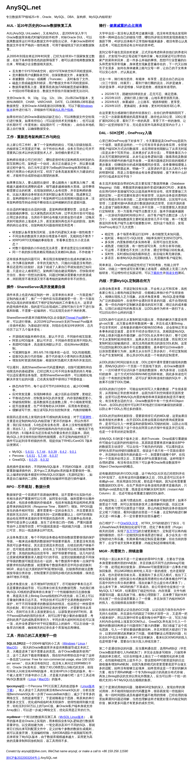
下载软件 (157, 272)
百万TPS (132, 531)
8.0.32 (45, 459)
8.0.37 (54, 455)
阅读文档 (172, 272)
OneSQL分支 (129, 523)
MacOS (12, 647)
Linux (81, 643)
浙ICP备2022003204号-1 (23, 757)
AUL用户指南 (64, 109)
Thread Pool (74, 317)
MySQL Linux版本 (71, 717)
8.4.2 (63, 451)
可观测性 (85, 417)
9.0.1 (73, 451)
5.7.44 (41, 451)
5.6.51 (29, 451)
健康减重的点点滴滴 (126, 26)
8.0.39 (52, 451)
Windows (69, 643)
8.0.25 (33, 459)
